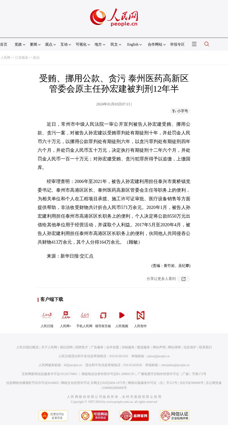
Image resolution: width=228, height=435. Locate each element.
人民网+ (66, 317)
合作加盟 (112, 347)
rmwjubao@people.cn (175, 365)
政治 (36, 57)
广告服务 (97, 347)
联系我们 (205, 347)
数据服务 (143, 347)
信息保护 (190, 347)
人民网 (5, 57)
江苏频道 (21, 57)
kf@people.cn (73, 365)
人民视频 (122, 317)
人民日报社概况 (27, 347)
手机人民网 (84, 317)
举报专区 (177, 44)
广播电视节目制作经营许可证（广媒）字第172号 (172, 374)
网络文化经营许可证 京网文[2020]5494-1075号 (93, 383)
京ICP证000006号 (192, 383)
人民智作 (140, 317)
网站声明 (159, 347)
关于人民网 (49, 347)
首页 (3, 44)
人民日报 (47, 317)
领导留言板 (103, 317)
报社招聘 (66, 347)
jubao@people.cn (158, 356)
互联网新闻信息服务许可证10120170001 (50, 374)
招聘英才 (81, 347)
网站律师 (174, 347)
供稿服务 (128, 347)
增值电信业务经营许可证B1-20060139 (107, 374)
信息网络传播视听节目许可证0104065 (32, 383)
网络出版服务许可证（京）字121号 (152, 383)
